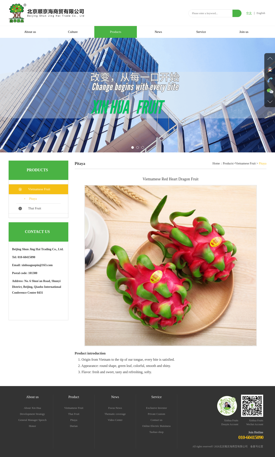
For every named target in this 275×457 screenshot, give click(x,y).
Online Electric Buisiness (156, 426)
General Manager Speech (32, 420)
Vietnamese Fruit (39, 189)
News (158, 32)
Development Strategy (32, 414)
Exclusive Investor (156, 407)
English (261, 13)
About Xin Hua (32, 407)
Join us (243, 32)
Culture (73, 32)
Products (115, 32)
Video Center (115, 420)
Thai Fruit (34, 208)
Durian (74, 426)
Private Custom (156, 414)
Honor (32, 426)
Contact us (156, 420)
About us (30, 32)
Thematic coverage (115, 414)
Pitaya (33, 198)
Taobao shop (156, 432)
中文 (249, 13)
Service (201, 32)
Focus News (115, 407)
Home (216, 163)
